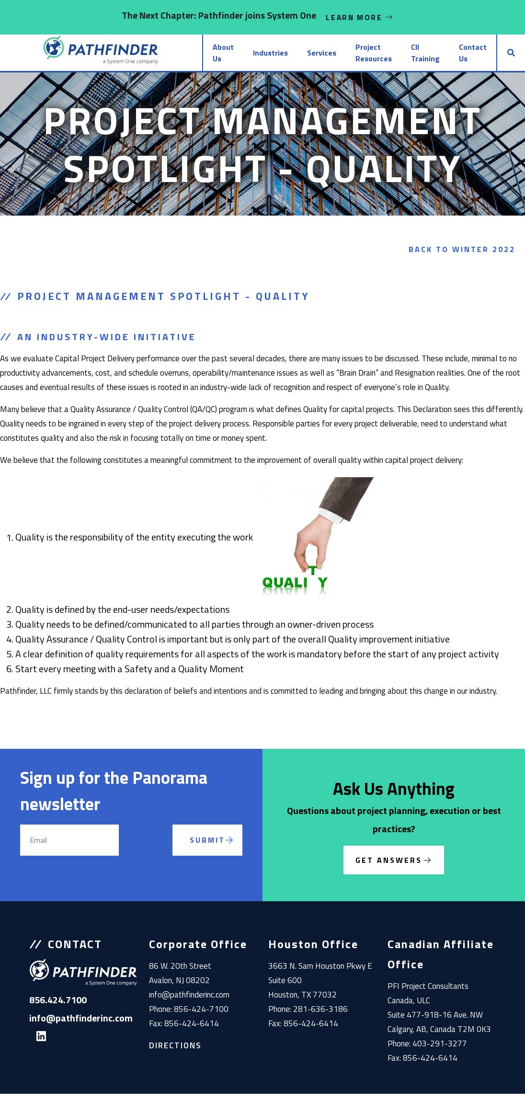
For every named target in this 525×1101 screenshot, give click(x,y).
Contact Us (458, 56)
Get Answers (388, 867)
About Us (167, 56)
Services (274, 56)
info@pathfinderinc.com (189, 1002)
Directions (175, 1052)
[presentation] (158, 858)
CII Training (402, 56)
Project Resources (326, 56)
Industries (223, 56)
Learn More (359, 17)
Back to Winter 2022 (462, 256)
